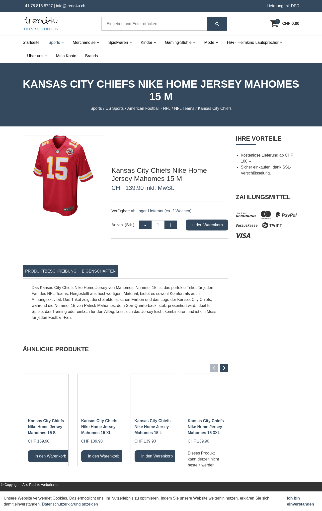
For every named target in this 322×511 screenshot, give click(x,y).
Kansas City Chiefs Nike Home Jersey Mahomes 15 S (46, 427)
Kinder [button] (148, 42)
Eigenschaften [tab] (99, 271)
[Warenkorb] (284, 24)
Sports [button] (56, 42)
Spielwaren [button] (120, 42)
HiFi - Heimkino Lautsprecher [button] (254, 42)
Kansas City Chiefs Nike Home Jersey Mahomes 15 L (153, 427)
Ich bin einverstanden (300, 501)
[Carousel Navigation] (125, 368)
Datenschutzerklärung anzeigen (70, 504)
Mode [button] (211, 42)
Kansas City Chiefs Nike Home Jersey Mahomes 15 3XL (206, 427)
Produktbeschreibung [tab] (51, 271)
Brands (91, 56)
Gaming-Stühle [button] (180, 42)
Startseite (31, 42)
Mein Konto (66, 56)
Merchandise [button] (86, 42)
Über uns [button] (37, 56)
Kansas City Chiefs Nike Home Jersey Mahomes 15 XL (99, 427)
